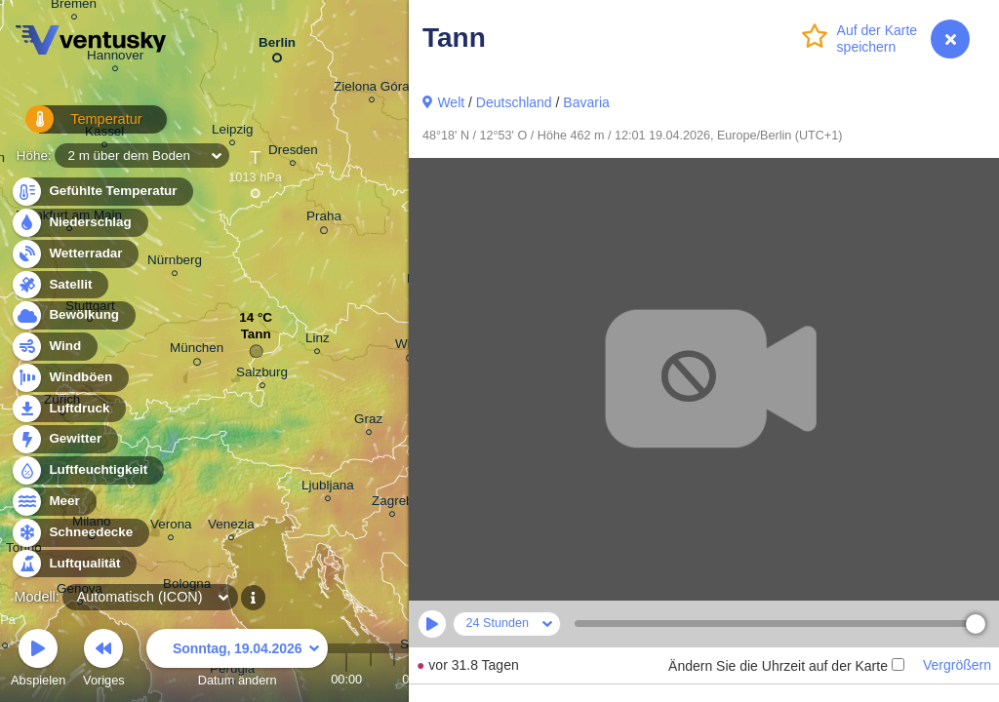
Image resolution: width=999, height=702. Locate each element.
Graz (368, 421)
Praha (323, 219)
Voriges (104, 660)
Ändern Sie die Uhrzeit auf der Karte (786, 666)
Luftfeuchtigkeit (86, 470)
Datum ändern (237, 660)
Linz (317, 341)
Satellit (59, 285)
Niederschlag (79, 223)
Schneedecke (79, 533)
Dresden (293, 152)
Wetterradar (74, 254)
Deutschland (514, 102)
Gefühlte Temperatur (102, 191)
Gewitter (63, 439)
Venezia (231, 527)
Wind (53, 346)
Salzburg (262, 375)
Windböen (69, 378)
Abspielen (38, 660)
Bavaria (586, 102)
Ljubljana (327, 488)
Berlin (277, 46)
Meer (53, 502)
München (196, 351)
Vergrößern (957, 665)
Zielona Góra (372, 89)
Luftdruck (67, 409)
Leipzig (233, 132)
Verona (171, 527)
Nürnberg (174, 263)
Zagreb (393, 503)
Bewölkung (72, 315)
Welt (450, 102)
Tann (256, 339)
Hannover (115, 58)
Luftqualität (73, 564)
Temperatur (73, 126)
